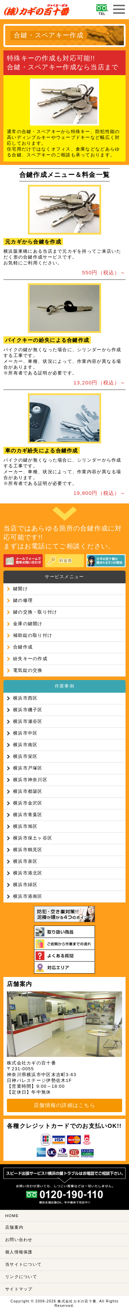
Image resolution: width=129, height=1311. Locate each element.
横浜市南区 (25, 744)
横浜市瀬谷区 (28, 721)
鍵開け (20, 588)
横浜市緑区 (25, 884)
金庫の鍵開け (28, 623)
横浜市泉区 (25, 861)
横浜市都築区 (28, 791)
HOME (12, 1216)
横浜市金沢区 (28, 803)
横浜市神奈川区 (30, 779)
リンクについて (21, 1277)
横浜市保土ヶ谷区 (32, 838)
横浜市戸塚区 (28, 768)
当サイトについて (23, 1264)
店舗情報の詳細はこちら (64, 1105)
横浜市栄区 (25, 756)
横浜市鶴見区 (28, 849)
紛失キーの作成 (30, 658)
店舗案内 (14, 1227)
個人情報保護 (19, 1252)
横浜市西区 (25, 698)
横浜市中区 (25, 733)
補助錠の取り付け (32, 635)
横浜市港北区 (28, 872)
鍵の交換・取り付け (35, 612)
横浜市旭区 (25, 826)
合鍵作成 (23, 646)
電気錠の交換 (28, 670)
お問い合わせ (19, 1240)
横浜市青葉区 (28, 814)
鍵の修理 (23, 600)
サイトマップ (19, 1289)
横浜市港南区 (28, 896)
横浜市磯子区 (28, 709)
